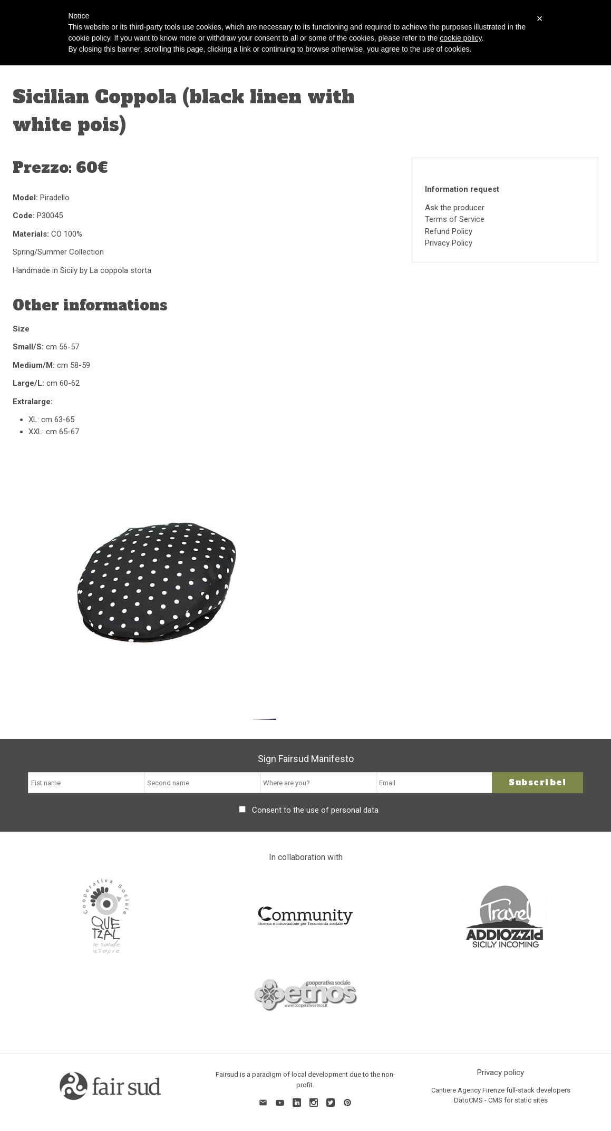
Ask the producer (454, 207)
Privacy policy (500, 1072)
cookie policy (460, 38)
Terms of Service (454, 219)
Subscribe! (537, 782)
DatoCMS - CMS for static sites (501, 1100)
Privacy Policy (448, 243)
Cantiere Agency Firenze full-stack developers (500, 1090)
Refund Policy (448, 231)
